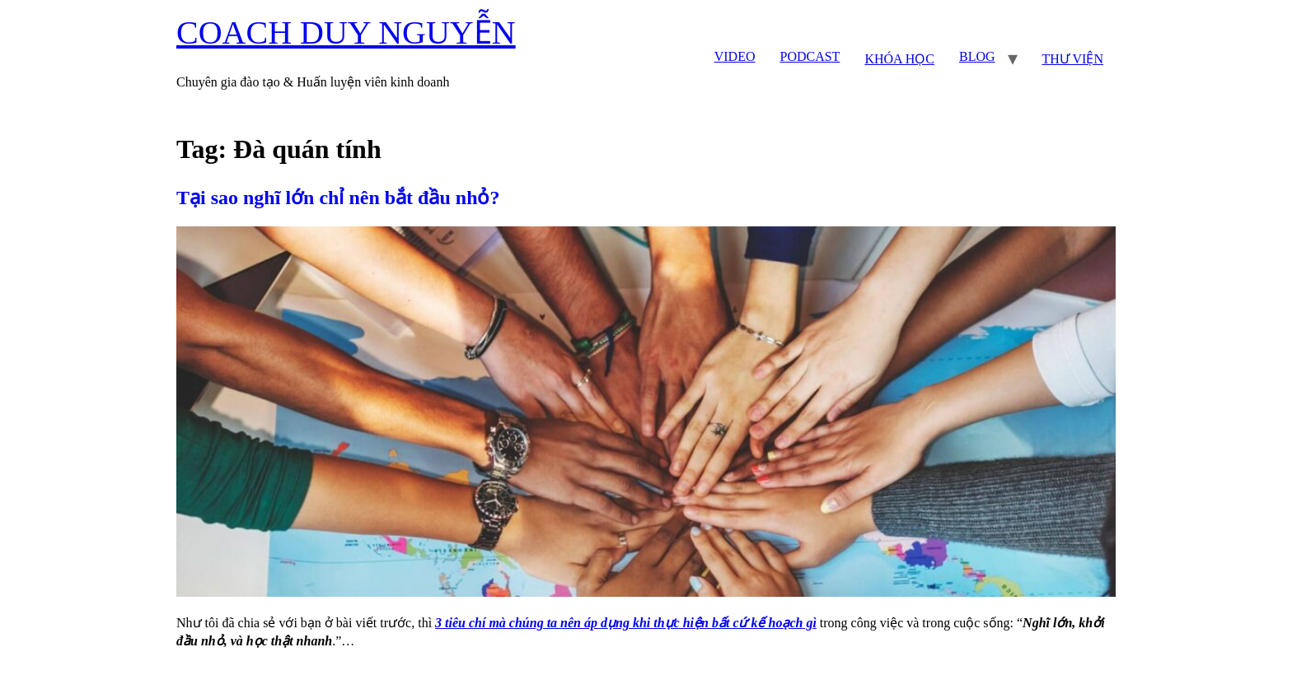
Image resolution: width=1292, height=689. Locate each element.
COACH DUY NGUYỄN (346, 32)
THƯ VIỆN (1072, 59)
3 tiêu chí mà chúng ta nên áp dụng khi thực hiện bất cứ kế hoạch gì (626, 623)
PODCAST (809, 56)
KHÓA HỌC (899, 59)
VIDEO (735, 56)
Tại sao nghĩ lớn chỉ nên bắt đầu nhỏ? (337, 197)
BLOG (977, 56)
